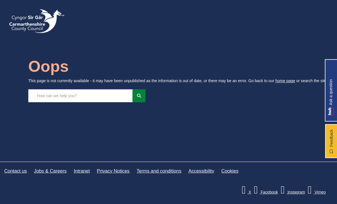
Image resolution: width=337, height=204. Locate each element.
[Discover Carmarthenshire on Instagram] (292, 192)
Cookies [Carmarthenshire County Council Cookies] (229, 171)
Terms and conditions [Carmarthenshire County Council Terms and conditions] (158, 171)
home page (285, 80)
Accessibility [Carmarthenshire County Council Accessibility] (201, 171)
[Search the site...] (80, 95)
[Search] (138, 95)
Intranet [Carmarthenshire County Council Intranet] (82, 171)
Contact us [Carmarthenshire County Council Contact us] (15, 171)
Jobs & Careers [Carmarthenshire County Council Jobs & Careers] (50, 171)
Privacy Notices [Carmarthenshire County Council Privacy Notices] (113, 171)
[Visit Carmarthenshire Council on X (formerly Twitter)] (245, 192)
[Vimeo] (316, 192)
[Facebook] (265, 192)
